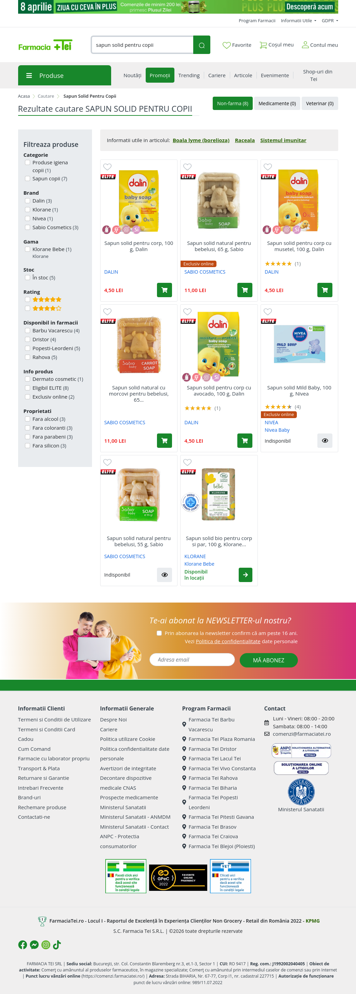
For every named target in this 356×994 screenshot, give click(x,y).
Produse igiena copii (49, 166)
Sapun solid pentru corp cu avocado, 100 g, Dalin (219, 390)
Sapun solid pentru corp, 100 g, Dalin (138, 246)
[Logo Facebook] (22, 944)
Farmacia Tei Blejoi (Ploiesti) (218, 846)
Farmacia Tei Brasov (209, 826)
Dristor (43, 339)
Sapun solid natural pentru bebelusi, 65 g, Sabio (219, 246)
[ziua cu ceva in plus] (178, 7)
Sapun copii (49, 178)
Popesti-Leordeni (55, 348)
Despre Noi (113, 719)
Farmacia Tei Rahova (210, 777)
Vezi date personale (241, 641)
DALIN (111, 271)
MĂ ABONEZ (269, 660)
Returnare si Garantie (43, 777)
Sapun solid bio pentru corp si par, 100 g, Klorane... (219, 541)
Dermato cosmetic (57, 378)
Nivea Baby (277, 430)
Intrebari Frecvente (41, 787)
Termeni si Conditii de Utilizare (54, 719)
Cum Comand (34, 748)
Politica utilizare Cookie (127, 738)
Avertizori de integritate (128, 768)
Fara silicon (48, 445)
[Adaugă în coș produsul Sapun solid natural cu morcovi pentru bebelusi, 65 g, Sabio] (164, 440)
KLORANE (195, 556)
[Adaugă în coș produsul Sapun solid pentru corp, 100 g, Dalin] (164, 290)
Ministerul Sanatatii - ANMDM (135, 816)
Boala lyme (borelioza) (201, 140)
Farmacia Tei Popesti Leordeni (210, 802)
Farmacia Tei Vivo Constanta (219, 768)
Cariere (109, 729)
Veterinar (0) (319, 103)
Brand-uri (29, 797)
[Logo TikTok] (57, 944)
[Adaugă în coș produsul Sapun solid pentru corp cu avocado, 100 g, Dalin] (244, 440)
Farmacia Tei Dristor (209, 748)
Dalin (41, 200)
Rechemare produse (42, 807)
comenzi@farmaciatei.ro (302, 733)
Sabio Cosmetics (54, 227)
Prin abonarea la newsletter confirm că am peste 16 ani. (231, 633)
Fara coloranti (51, 427)
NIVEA (271, 422)
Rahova (44, 357)
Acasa (24, 96)
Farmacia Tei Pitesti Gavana (218, 816)
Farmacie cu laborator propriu (54, 758)
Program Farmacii (257, 20)
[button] (324, 440)
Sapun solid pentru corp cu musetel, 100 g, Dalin (299, 246)
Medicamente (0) (277, 103)
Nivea (42, 218)
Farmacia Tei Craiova (210, 836)
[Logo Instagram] (45, 944)
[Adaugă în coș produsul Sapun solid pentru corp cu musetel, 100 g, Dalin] (324, 290)
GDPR (328, 20)
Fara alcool (48, 418)
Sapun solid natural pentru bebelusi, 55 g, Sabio (139, 541)
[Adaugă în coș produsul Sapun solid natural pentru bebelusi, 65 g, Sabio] (244, 290)
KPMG (313, 920)
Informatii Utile (297, 20)
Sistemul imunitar (283, 140)
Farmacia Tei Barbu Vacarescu (208, 724)
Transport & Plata (39, 768)
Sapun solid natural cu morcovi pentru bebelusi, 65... (139, 393)
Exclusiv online (52, 396)
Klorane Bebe (51, 253)
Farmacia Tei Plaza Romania (218, 738)
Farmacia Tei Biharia (209, 787)
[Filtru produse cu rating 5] (27, 299)
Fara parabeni (51, 436)
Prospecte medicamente (129, 797)
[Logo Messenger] (34, 944)
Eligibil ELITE (50, 387)
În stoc (43, 277)
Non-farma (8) (232, 103)
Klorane (44, 209)
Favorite (237, 45)
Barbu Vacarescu (55, 330)
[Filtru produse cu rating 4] (27, 308)
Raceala (245, 140)
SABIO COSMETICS (204, 271)
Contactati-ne (34, 816)
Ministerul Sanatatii (123, 807)
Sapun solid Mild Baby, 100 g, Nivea (299, 390)
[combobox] (142, 45)
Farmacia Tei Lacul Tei (211, 758)
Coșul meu (277, 43)
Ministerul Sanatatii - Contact (134, 826)
